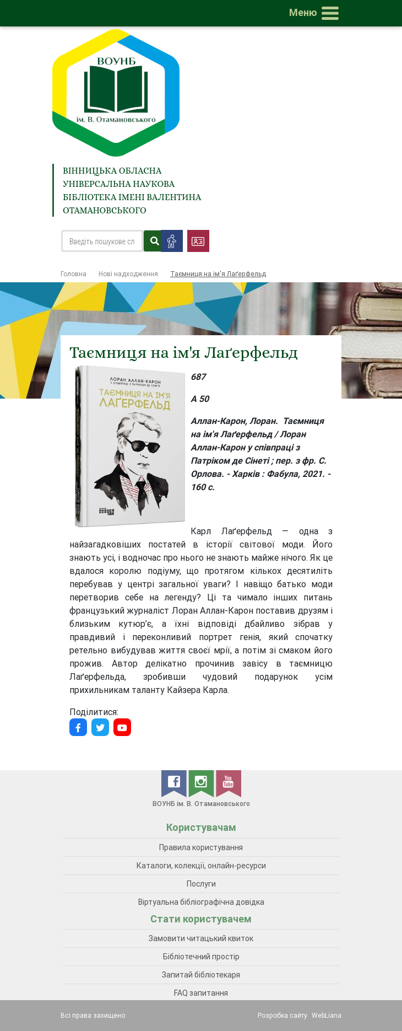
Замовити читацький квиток (201, 938)
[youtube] (228, 783)
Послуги (201, 884)
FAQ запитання (201, 993)
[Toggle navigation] (316, 13)
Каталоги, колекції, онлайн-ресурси (201, 866)
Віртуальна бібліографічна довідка (201, 902)
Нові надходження (128, 274)
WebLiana (326, 1015)
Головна (73, 274)
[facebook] (174, 783)
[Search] (102, 241)
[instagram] (202, 783)
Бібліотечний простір (201, 957)
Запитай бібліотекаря (201, 975)
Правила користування (201, 847)
